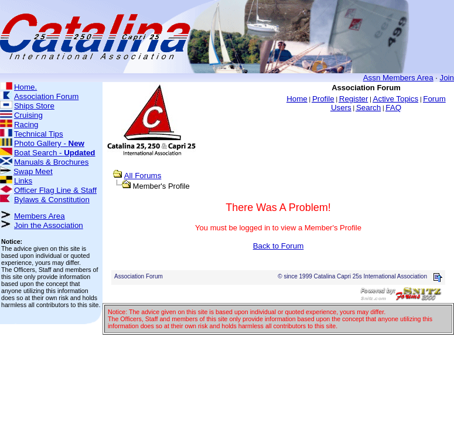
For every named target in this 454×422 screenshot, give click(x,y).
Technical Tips (38, 134)
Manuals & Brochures (51, 162)
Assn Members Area (398, 77)
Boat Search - (54, 152)
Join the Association (48, 225)
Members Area (39, 216)
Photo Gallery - (49, 143)
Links (23, 180)
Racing (26, 124)
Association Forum (46, 96)
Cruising (28, 115)
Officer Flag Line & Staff (55, 190)
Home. (25, 87)
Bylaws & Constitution (52, 199)
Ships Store (34, 105)
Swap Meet (33, 171)
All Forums (143, 175)
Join (447, 77)
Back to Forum (278, 245)
